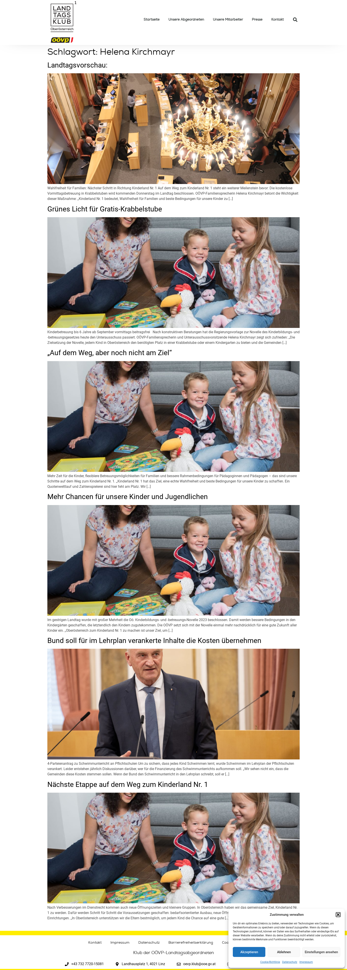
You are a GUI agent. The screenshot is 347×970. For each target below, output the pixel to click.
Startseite (152, 19)
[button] (338, 914)
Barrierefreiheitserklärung (190, 942)
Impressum (306, 962)
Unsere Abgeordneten (186, 19)
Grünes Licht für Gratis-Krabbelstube (104, 209)
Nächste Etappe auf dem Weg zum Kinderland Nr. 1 (127, 784)
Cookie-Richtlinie (270, 962)
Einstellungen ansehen (321, 952)
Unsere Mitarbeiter (228, 19)
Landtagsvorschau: (77, 65)
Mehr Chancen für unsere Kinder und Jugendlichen (127, 496)
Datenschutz (289, 962)
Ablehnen (284, 952)
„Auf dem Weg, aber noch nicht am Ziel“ (109, 353)
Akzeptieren (249, 952)
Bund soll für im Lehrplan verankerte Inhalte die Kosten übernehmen (154, 640)
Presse (257, 19)
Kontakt (277, 19)
